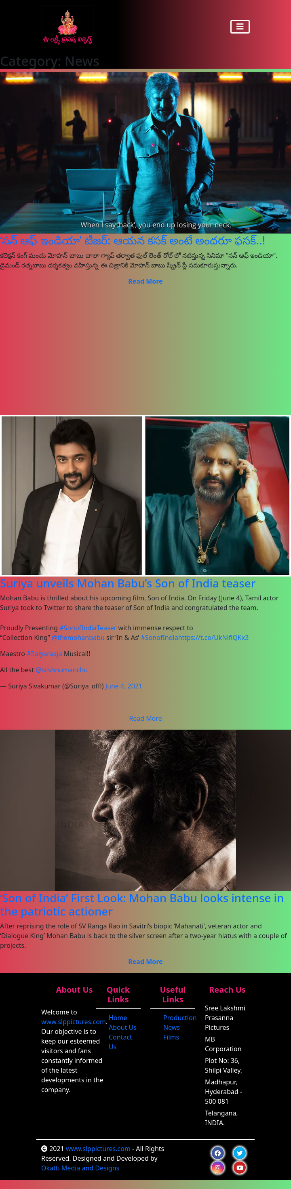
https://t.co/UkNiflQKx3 (213, 637)
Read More (145, 718)
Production (180, 1017)
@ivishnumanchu (62, 669)
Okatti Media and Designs (80, 1168)
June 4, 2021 (124, 686)
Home (118, 1017)
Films (171, 1037)
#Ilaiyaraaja (44, 653)
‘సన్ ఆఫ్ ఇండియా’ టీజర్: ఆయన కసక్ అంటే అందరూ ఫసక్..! (132, 240)
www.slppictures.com (73, 1021)
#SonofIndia (159, 637)
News (171, 1027)
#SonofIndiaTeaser (87, 627)
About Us (123, 1027)
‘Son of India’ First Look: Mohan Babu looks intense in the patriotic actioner (142, 904)
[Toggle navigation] (240, 27)
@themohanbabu (78, 637)
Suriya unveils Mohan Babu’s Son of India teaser (127, 583)
